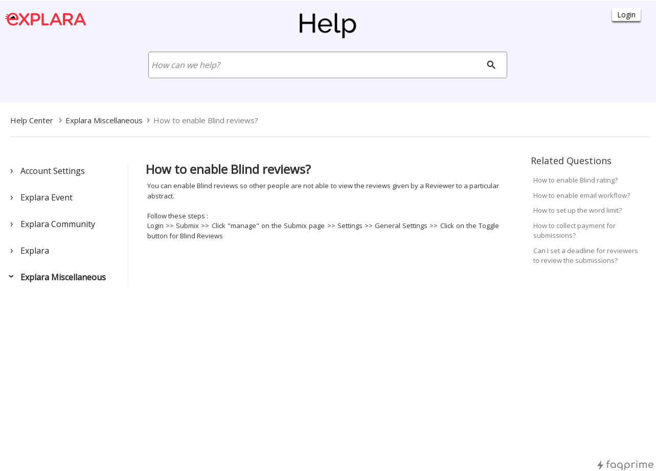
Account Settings (52, 170)
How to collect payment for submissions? (574, 230)
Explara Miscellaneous (63, 277)
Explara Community (57, 224)
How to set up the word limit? (577, 210)
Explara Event (46, 197)
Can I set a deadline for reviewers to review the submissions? (585, 255)
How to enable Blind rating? (575, 180)
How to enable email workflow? (581, 195)
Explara (34, 250)
